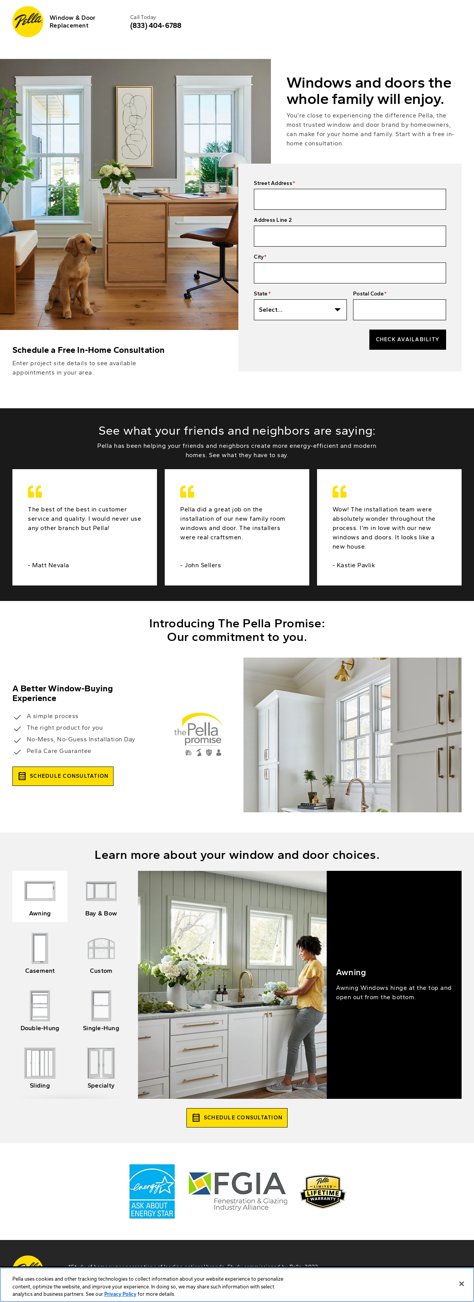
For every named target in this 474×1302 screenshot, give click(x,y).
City (259, 257)
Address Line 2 (273, 220)
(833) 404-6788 (155, 25)
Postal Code (368, 293)
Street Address (273, 183)
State (260, 293)
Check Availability (408, 339)
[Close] (461, 1293)
